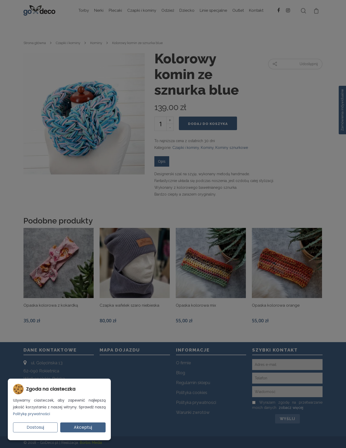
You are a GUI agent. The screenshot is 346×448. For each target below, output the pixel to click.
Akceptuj (83, 427)
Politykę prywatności (31, 413)
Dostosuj (35, 427)
